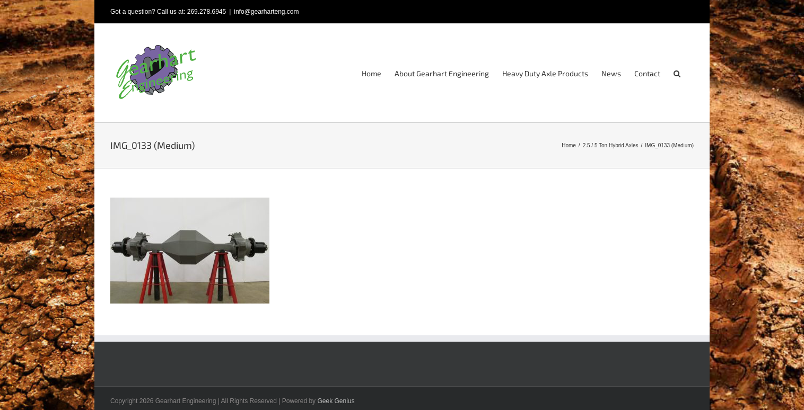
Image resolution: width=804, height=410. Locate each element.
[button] (677, 73)
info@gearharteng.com (266, 11)
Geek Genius (335, 401)
